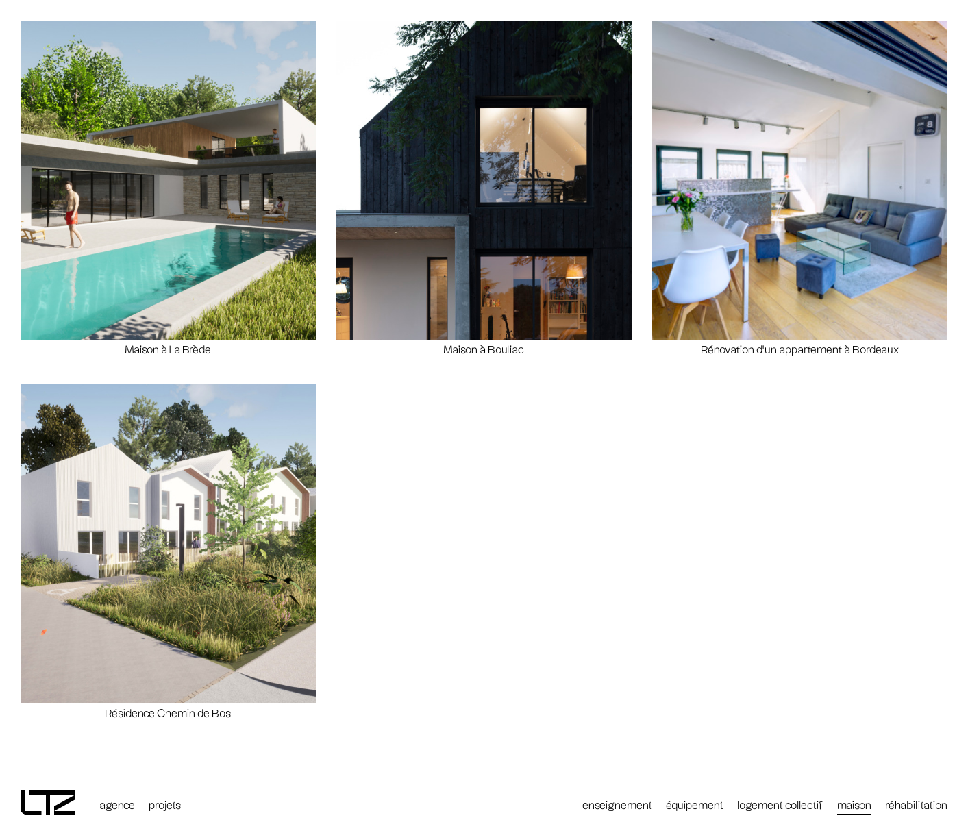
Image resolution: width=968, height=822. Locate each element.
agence (117, 806)
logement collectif (780, 806)
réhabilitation (916, 806)
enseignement (617, 806)
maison (854, 806)
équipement (694, 806)
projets (165, 806)
